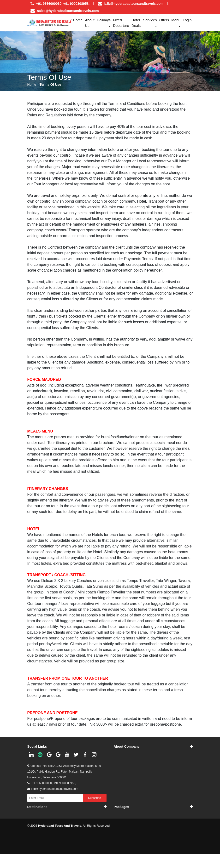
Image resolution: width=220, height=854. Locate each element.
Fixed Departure (121, 23)
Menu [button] (175, 20)
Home (78, 20)
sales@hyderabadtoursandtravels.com (68, 10)
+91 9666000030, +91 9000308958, (51, 783)
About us (89, 23)
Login (187, 20)
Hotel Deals (136, 23)
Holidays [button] (104, 20)
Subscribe (94, 798)
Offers (164, 20)
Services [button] (150, 20)
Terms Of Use (50, 84)
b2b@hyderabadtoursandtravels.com (134, 3)
